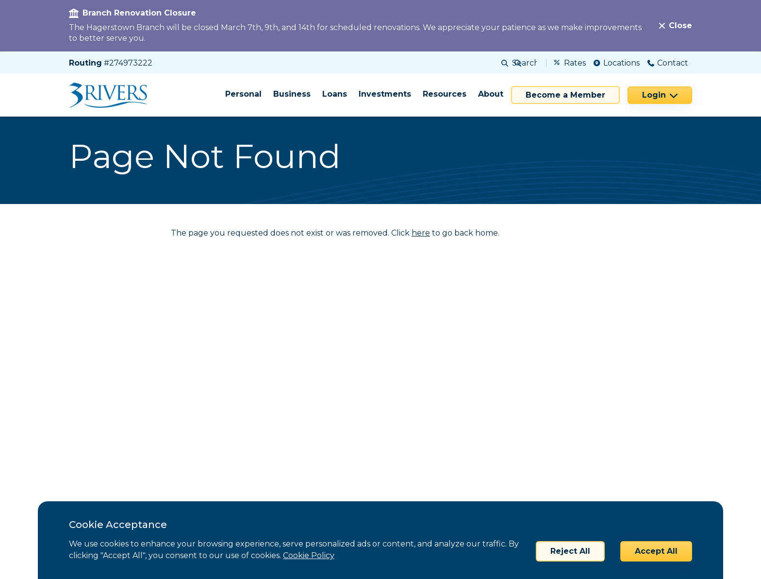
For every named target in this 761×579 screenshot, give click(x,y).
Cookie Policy (308, 555)
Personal (243, 94)
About (490, 94)
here (421, 233)
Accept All (656, 551)
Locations (617, 63)
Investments (385, 94)
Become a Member (565, 95)
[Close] (675, 26)
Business (292, 94)
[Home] (111, 95)
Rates (570, 63)
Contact (667, 63)
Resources (444, 94)
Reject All (570, 551)
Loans (334, 94)
